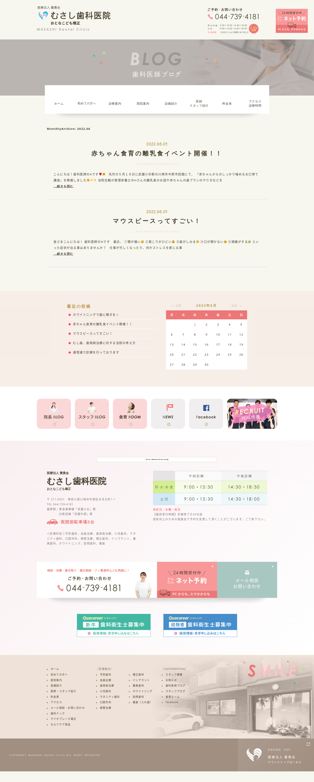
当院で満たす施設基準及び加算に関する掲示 (157, 464)
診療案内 (115, 103)
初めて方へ (86, 103)
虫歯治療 (105, 690)
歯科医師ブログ (176, 696)
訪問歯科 (138, 707)
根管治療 (105, 718)
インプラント (141, 690)
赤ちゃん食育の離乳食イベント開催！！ (157, 153)
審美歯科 (138, 696)
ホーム (58, 103)
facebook (172, 713)
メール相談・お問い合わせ (68, 718)
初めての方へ (59, 685)
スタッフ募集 (174, 685)
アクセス (56, 713)
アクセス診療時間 (255, 103)
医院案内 (143, 103)
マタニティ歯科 (110, 707)
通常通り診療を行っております (96, 352)
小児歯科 (105, 701)
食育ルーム (173, 707)
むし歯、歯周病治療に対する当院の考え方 (104, 343)
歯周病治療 (107, 696)
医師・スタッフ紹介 (63, 701)
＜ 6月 (176, 305)
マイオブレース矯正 (63, 729)
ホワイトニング (143, 701)
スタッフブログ (176, 701)
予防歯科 (105, 685)
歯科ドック (58, 724)
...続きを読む (63, 186)
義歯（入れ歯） (143, 713)
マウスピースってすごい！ (157, 221)
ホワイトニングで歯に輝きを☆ (96, 315)
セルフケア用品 (61, 735)
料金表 (227, 103)
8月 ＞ (236, 305)
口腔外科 (105, 713)
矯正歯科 (138, 685)
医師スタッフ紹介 (199, 103)
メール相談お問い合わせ (247, 594)
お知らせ (171, 690)
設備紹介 (171, 103)
